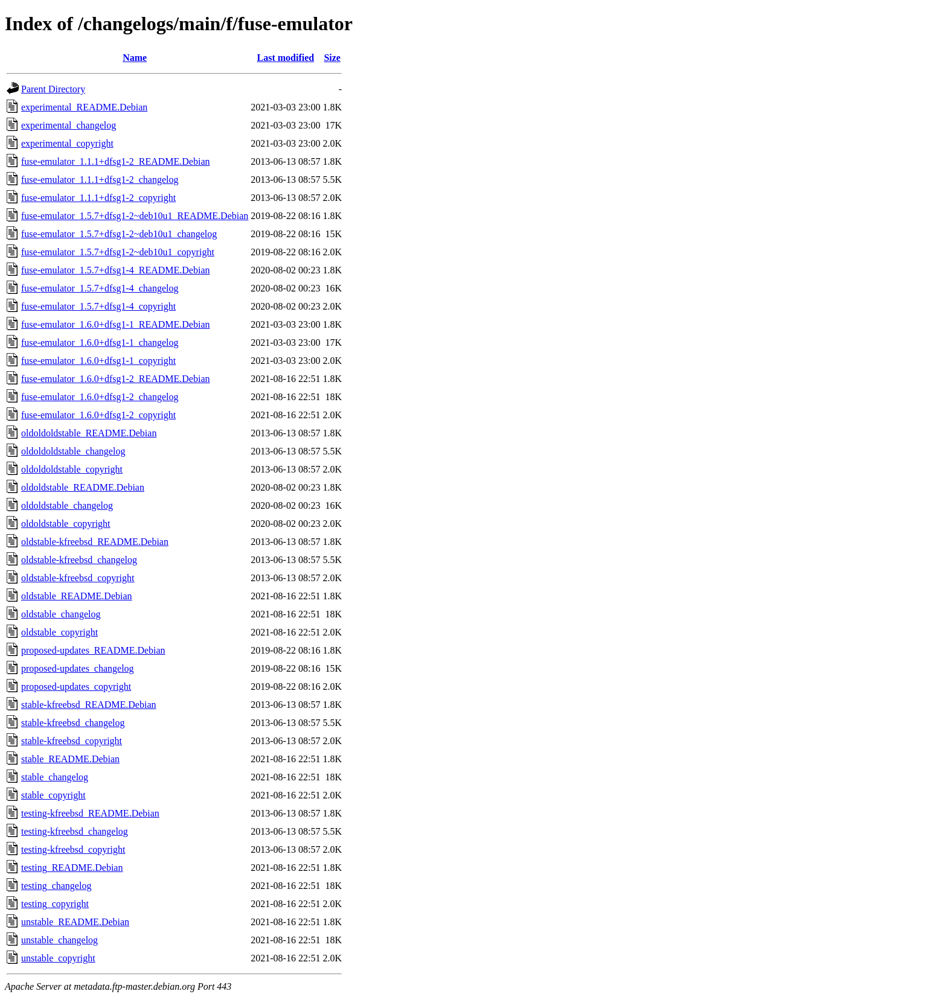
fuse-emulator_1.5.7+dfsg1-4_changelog (100, 288)
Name (135, 58)
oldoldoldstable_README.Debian (88, 433)
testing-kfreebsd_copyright (73, 849)
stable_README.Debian (70, 759)
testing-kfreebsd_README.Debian (90, 813)
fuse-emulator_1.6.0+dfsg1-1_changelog (100, 342)
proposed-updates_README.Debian (93, 650)
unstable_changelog (59, 940)
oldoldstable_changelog (67, 505)
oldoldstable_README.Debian (82, 487)
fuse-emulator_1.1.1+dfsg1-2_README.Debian (115, 161)
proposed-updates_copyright (76, 686)
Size (332, 58)
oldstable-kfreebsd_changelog (79, 560)
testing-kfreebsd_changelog (74, 831)
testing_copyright (55, 904)
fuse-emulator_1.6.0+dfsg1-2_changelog (100, 397)
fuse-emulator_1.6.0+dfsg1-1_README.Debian (115, 324)
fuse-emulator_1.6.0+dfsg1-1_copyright (98, 360)
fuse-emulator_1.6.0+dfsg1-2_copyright (98, 415)
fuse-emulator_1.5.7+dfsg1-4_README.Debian (115, 270)
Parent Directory (53, 89)
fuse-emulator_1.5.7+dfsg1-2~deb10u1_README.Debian (134, 216)
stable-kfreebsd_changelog (72, 723)
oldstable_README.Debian (76, 596)
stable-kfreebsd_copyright (71, 741)
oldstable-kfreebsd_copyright (78, 578)
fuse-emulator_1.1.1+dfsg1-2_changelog (100, 179)
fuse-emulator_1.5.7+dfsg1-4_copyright (98, 306)
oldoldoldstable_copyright (72, 469)
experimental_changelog (68, 125)
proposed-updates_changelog (77, 668)
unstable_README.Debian (75, 922)
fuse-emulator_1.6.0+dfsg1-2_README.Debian (115, 379)
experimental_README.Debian (84, 107)
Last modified (286, 58)
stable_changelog (54, 777)
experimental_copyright (67, 143)
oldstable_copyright (59, 632)
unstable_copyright (58, 958)
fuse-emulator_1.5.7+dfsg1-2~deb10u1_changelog (119, 234)
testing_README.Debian (72, 867)
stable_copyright (53, 795)
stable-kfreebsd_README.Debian (88, 704)
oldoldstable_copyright (66, 523)
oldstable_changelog (61, 614)
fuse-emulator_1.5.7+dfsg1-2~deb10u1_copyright (117, 252)
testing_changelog (56, 886)
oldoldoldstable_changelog (73, 451)
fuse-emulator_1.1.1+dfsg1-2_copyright (98, 198)
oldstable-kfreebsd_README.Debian (94, 542)
